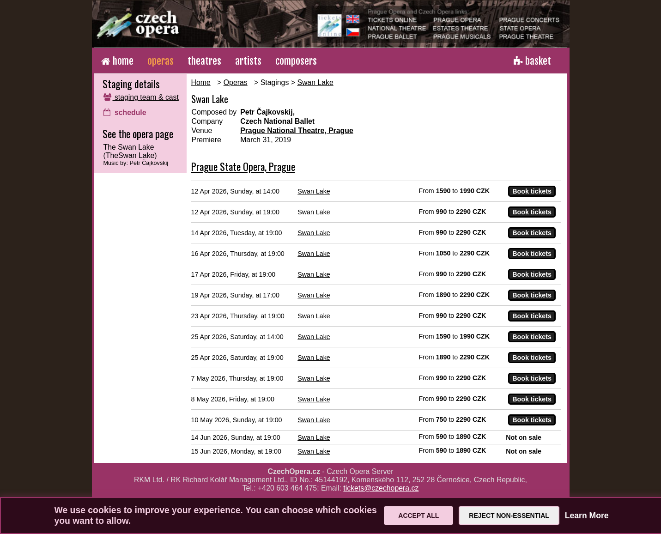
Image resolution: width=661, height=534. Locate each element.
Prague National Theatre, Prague (296, 130)
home (117, 61)
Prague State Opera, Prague (243, 166)
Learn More (587, 515)
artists (248, 61)
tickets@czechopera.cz (380, 488)
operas (160, 61)
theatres (204, 61)
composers (296, 61)
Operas (236, 82)
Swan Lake (315, 82)
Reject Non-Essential (509, 515)
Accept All (418, 515)
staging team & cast (141, 97)
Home (201, 82)
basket (532, 61)
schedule (124, 112)
